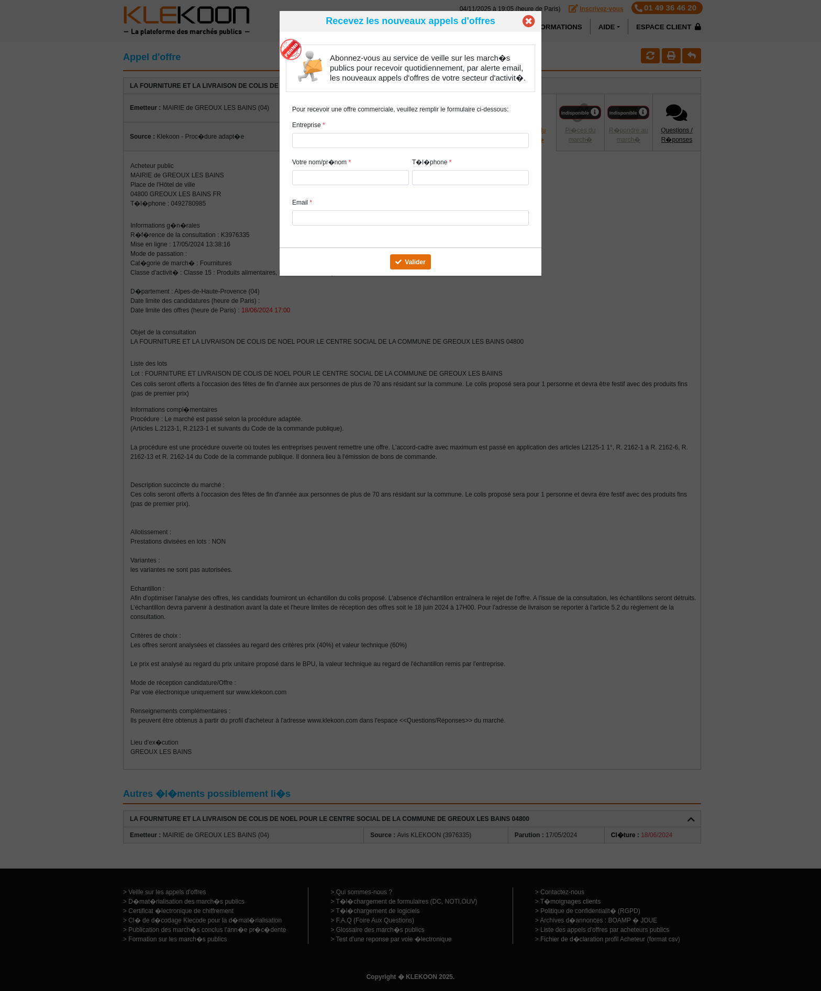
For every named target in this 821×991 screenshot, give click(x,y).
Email (302, 202)
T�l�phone (431, 162)
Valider (410, 262)
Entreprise (308, 125)
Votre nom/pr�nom (321, 162)
